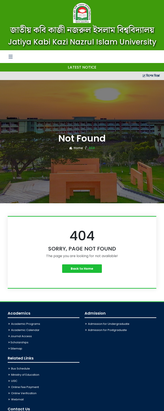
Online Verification (22, 393)
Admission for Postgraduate (106, 330)
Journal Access (20, 336)
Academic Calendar (24, 330)
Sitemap (15, 349)
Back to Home (82, 268)
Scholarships (18, 342)
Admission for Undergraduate (107, 324)
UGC (12, 381)
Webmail (16, 399)
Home (76, 148)
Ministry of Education (23, 375)
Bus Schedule (19, 369)
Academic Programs (24, 324)
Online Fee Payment (23, 387)
